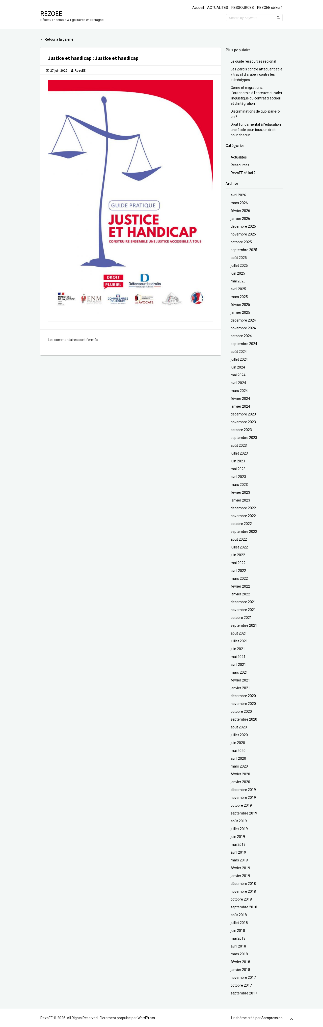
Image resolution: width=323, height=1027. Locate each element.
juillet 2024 (239, 359)
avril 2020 (238, 758)
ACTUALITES (217, 8)
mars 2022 (239, 578)
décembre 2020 (243, 696)
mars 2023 (239, 485)
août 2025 (239, 258)
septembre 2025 (244, 250)
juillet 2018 (239, 923)
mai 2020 (238, 751)
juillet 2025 (239, 266)
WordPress (146, 1018)
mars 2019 (239, 860)
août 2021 (239, 633)
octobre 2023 (241, 430)
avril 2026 (238, 195)
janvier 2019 (240, 876)
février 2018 (240, 962)
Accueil (198, 8)
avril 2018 (238, 946)
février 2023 (240, 492)
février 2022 (240, 586)
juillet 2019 (239, 829)
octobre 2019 (241, 805)
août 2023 (239, 445)
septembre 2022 (244, 532)
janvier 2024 (240, 406)
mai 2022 (238, 563)
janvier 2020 (240, 782)
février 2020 (240, 774)
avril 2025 (238, 289)
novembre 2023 (243, 422)
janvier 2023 (240, 500)
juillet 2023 (239, 453)
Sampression (272, 1018)
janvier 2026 (240, 219)
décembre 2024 (243, 320)
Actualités (239, 157)
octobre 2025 (241, 242)
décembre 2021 (243, 602)
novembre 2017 (243, 978)
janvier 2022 (240, 594)
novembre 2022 (243, 516)
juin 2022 (238, 555)
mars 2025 (239, 297)
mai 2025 (238, 281)
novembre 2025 (243, 234)
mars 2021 (239, 672)
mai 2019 (238, 844)
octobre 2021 (241, 618)
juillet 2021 (239, 641)
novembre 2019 (243, 798)
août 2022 (239, 539)
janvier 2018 (240, 970)
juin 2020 (238, 743)
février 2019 (240, 868)
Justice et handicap (70, 58)
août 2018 (239, 915)
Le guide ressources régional (253, 61)
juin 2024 (238, 367)
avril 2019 (238, 852)
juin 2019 (238, 837)
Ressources (240, 165)
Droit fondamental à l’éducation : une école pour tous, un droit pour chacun (256, 129)
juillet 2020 (239, 735)
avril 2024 (238, 383)
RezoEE (51, 13)
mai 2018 (238, 938)
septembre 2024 (244, 344)
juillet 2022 (239, 547)
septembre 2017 (244, 993)
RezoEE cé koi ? (243, 173)
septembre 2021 (244, 625)
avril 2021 (238, 665)
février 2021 (240, 680)
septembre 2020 (244, 719)
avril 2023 (238, 477)
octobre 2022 (241, 524)
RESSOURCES (242, 8)
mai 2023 (238, 469)
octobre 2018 (241, 899)
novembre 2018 (243, 891)
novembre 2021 (243, 610)
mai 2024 (238, 375)
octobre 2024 (241, 336)
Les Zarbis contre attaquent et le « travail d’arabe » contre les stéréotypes (256, 74)
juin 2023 (238, 461)
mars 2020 (239, 766)
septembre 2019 (244, 813)
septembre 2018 (244, 907)
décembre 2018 (243, 884)
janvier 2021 (240, 688)
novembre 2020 (243, 704)
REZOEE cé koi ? (270, 8)
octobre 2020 (241, 711)
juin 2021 (238, 649)
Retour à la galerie (56, 39)
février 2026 (240, 211)
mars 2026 (239, 203)
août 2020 (239, 727)
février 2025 (240, 305)
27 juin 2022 (58, 70)
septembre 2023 (244, 438)
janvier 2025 (240, 312)
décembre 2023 (243, 414)
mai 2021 (238, 657)
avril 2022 (238, 571)
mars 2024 (239, 391)
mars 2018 (239, 954)
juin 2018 (238, 931)
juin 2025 (238, 273)
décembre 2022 (243, 508)
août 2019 (239, 821)
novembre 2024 (243, 328)
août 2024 (239, 352)
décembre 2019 (243, 790)
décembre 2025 (243, 226)
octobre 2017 (241, 985)
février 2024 (240, 399)
